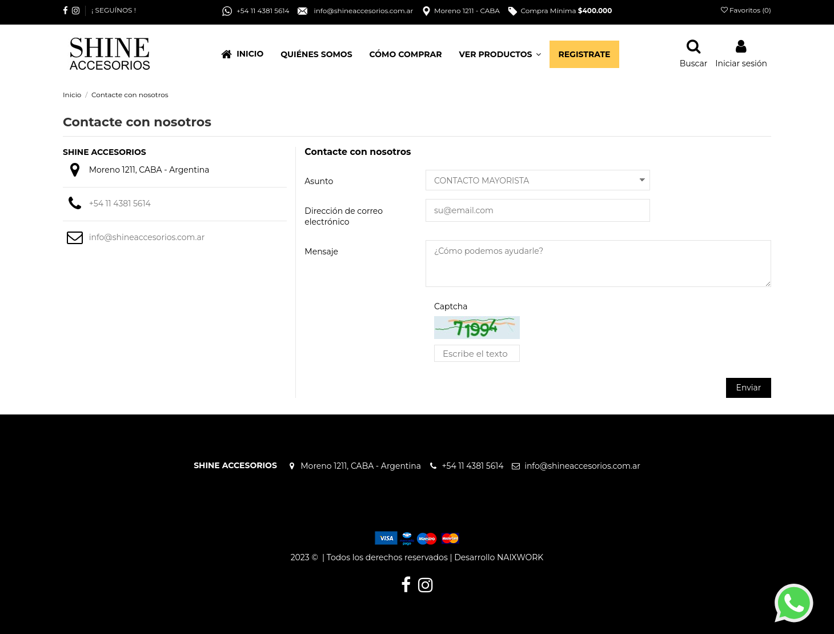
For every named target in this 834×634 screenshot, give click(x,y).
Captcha (451, 306)
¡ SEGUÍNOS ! (113, 10)
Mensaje (321, 251)
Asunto (318, 181)
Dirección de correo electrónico (343, 217)
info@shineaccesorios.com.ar (147, 237)
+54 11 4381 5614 (123, 203)
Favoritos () (746, 10)
